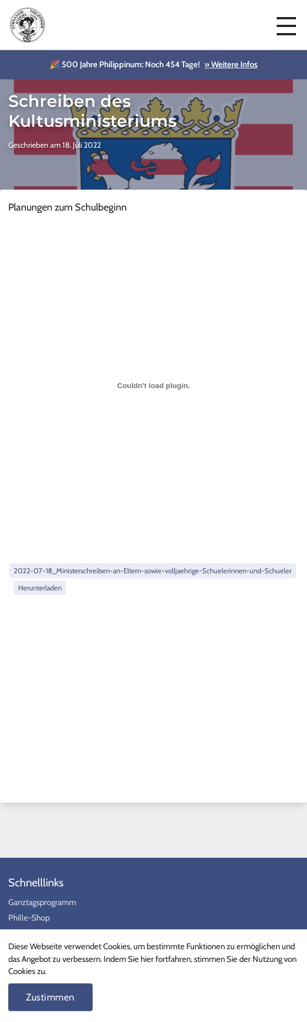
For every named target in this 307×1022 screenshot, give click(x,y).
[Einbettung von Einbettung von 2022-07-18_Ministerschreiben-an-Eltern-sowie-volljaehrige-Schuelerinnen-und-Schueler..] (153, 385)
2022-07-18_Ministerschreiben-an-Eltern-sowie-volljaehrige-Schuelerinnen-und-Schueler (153, 570)
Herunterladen (40, 587)
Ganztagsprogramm (42, 902)
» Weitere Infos (230, 64)
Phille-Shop (29, 918)
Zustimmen (50, 997)
